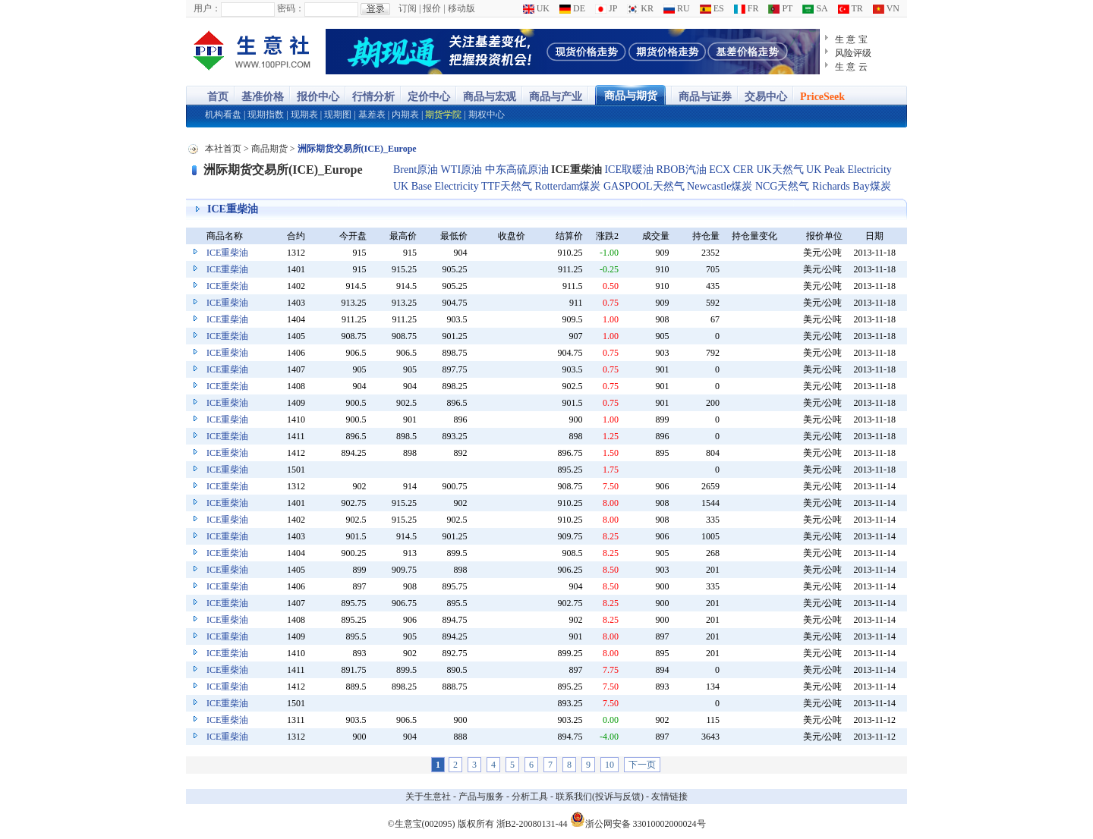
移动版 (461, 8)
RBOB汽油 (682, 169)
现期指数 (265, 114)
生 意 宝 (851, 39)
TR (850, 8)
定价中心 (429, 96)
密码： (290, 8)
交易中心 (766, 96)
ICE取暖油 (629, 169)
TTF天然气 (506, 186)
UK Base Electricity (436, 186)
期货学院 (443, 114)
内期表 (405, 114)
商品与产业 (555, 96)
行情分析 (373, 96)
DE (572, 8)
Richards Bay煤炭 (851, 186)
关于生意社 (428, 796)
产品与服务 (481, 796)
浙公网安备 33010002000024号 (638, 819)
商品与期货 (630, 96)
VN (886, 8)
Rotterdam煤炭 (567, 186)
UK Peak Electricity (849, 169)
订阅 (407, 8)
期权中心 (486, 114)
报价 (432, 8)
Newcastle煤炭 (719, 186)
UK (536, 8)
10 (609, 764)
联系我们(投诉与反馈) (600, 796)
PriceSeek (822, 96)
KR (640, 8)
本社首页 (223, 148)
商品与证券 (705, 96)
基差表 (372, 114)
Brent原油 (415, 169)
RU (676, 8)
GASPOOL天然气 (644, 186)
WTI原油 (461, 169)
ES (712, 8)
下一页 (642, 764)
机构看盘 (223, 114)
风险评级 (853, 53)
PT (780, 8)
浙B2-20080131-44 (532, 824)
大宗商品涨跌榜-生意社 (252, 51)
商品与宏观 (489, 96)
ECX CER (731, 169)
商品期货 (269, 148)
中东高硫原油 (517, 169)
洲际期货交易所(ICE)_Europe (283, 169)
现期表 (304, 114)
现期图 (337, 114)
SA (814, 8)
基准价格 (262, 96)
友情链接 (669, 796)
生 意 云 (851, 66)
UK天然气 (779, 169)
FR (746, 8)
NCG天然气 (782, 186)
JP (606, 8)
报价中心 (318, 96)
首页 (217, 96)
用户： (207, 8)
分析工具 (530, 796)
